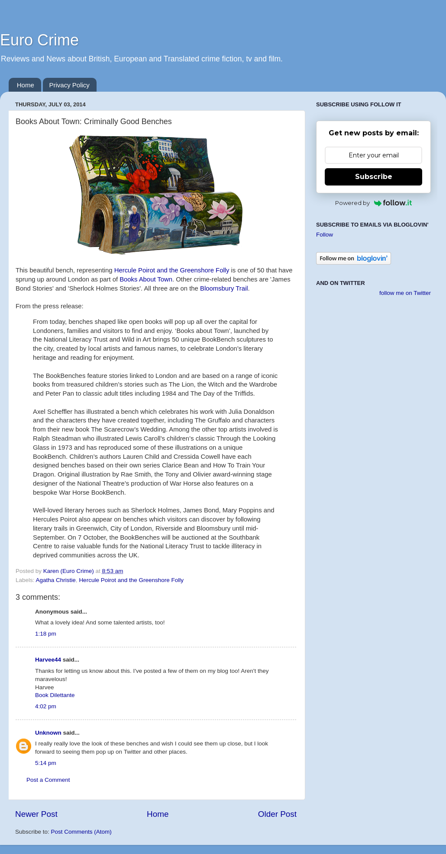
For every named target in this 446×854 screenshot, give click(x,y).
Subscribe (373, 177)
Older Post (277, 814)
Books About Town (146, 279)
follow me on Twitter (405, 293)
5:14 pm (45, 763)
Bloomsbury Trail (224, 288)
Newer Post (36, 814)
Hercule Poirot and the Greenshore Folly (171, 270)
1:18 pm (45, 633)
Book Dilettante (55, 695)
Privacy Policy (69, 85)
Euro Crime (39, 40)
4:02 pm (45, 706)
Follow (324, 234)
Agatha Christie (56, 580)
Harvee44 (48, 659)
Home (25, 85)
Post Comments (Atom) (81, 831)
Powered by (373, 202)
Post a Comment (48, 780)
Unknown (48, 732)
